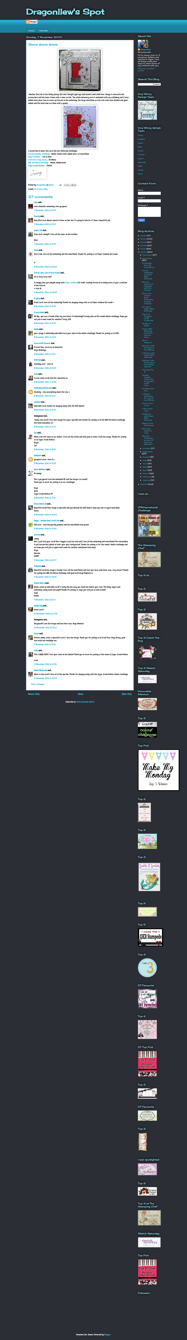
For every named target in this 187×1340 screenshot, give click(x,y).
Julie (36, 650)
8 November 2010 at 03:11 (44, 354)
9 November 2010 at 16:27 (45, 599)
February (147, 477)
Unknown (37, 455)
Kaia (140, 147)
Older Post (127, 694)
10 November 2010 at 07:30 (45, 613)
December (148, 255)
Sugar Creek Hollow (36, 165)
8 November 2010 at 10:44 (45, 409)
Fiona (36, 250)
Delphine (37, 566)
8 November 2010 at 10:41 (45, 396)
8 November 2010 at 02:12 (45, 337)
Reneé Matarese (40, 670)
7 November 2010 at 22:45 (45, 210)
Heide (36, 329)
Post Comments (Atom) (85, 701)
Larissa (141, 154)
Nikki (140, 166)
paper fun (38, 230)
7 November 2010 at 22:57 (45, 224)
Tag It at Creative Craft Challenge (147, 317)
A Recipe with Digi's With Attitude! (148, 355)
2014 (144, 239)
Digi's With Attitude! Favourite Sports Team (147, 333)
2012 (144, 245)
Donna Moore (39, 583)
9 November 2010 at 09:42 (45, 577)
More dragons (147, 341)
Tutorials (43, 31)
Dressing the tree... (148, 389)
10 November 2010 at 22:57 (45, 627)
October (147, 448)
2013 (144, 242)
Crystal (37, 298)
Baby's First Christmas (148, 424)
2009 (144, 484)
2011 (143, 249)
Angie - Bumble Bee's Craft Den (46, 520)
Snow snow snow (147, 404)
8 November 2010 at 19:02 (45, 463)
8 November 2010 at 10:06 (45, 382)
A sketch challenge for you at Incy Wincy (148, 397)
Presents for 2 (148, 371)
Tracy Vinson (39, 312)
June (145, 464)
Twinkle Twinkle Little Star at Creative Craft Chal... (148, 380)
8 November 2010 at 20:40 (45, 514)
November (147, 258)
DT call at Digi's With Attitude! (148, 309)
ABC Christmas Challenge (38, 162)
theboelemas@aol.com (43, 388)
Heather (141, 139)
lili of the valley (40, 189)
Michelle (142, 162)
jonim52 (37, 402)
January (147, 480)
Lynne (140, 158)
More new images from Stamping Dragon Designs (147, 298)
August (146, 457)
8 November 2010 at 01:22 (45, 306)
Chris (140, 135)
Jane (36, 374)
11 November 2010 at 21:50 (45, 644)
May (145, 467)
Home (31, 31)
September (148, 452)
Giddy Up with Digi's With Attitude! (148, 417)
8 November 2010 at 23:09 (45, 528)
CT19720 (37, 360)
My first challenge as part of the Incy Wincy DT (147, 440)
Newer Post (33, 694)
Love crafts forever (42, 343)
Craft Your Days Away (37, 159)
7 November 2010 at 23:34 (45, 244)
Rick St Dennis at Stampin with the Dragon (147, 286)
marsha (37, 534)
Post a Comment (37, 684)
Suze (140, 174)
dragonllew (146, 49)
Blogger (107, 1334)
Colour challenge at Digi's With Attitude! (147, 274)
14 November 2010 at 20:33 (45, 678)
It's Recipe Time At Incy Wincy (148, 265)
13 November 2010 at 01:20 (45, 664)
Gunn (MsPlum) (40, 469)
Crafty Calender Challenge (39, 154)
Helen (140, 143)
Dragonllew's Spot (65, 11)
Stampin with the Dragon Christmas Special (148, 363)
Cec (35, 432)
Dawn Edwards (40, 504)
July (145, 460)
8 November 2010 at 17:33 (45, 426)
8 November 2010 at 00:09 (45, 292)
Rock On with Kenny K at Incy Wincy (148, 348)
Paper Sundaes (34, 156)
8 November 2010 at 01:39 (45, 323)
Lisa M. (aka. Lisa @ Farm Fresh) (47, 272)
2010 (144, 252)
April (145, 470)
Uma (36, 202)
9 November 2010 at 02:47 (45, 560)
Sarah (36, 633)
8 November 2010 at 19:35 (45, 497)
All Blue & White (146, 324)
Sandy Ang (38, 605)
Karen (140, 151)
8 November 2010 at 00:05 (45, 266)
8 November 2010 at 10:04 (45, 368)
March (146, 473)
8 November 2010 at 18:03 (45, 449)
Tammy (37, 216)
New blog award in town (147, 431)
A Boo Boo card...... (147, 410)
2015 (144, 236)
